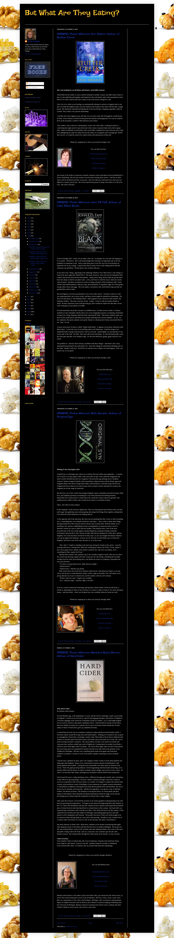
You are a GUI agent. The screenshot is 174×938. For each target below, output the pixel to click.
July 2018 (32, 275)
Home (90, 923)
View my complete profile (33, 54)
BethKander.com (104, 614)
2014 (29, 305)
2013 (29, 308)
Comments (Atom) (71, 926)
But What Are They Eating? (72, 12)
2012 (29, 311)
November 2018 (34, 241)
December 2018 (34, 238)
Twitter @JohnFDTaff (104, 379)
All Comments (31, 87)
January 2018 (33, 293)
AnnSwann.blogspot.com (98, 154)
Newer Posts (61, 923)
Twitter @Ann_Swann (98, 159)
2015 (29, 303)
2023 (29, 221)
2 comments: (86, 191)
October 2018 (33, 244)
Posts (28, 83)
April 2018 (32, 284)
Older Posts (119, 923)
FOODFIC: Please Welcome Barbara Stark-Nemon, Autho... (37, 263)
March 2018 (33, 287)
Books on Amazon (98, 168)
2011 (29, 314)
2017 (29, 297)
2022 (29, 224)
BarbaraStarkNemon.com (100, 872)
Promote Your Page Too (32, 102)
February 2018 (34, 290)
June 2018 (32, 278)
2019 (29, 233)
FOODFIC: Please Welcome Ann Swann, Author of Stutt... (39, 248)
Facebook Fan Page (98, 163)
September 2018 (34, 269)
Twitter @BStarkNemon (101, 876)
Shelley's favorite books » (42, 397)
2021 (29, 227)
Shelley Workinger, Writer (33, 97)
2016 (29, 299)
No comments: (87, 401)
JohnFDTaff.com (104, 374)
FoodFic (28, 323)
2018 (29, 236)
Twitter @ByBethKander (104, 618)
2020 (29, 230)
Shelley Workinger (34, 41)
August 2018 (33, 272)
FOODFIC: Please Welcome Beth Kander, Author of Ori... (39, 257)
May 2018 (32, 281)
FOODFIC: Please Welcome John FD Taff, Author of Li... (38, 253)
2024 (29, 218)
